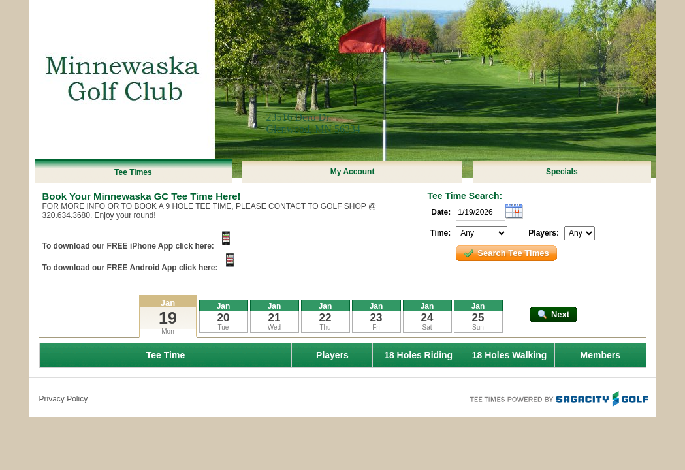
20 (223, 317)
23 (376, 317)
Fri (376, 327)
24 (427, 317)
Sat (427, 327)
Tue (223, 327)
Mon (167, 331)
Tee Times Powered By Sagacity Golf (558, 397)
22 (325, 317)
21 (274, 317)
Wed (274, 327)
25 (478, 317)
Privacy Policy (63, 398)
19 (168, 318)
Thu (324, 327)
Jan (168, 302)
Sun (478, 327)
